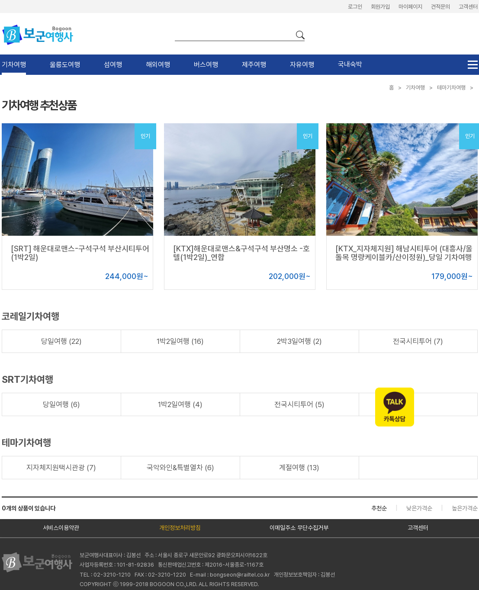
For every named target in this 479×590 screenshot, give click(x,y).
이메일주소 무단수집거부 (299, 527)
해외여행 (158, 65)
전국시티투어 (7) (418, 341)
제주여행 (254, 65)
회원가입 (380, 6)
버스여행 (206, 65)
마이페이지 (410, 6)
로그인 (355, 6)
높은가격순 (465, 508)
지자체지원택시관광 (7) (61, 467)
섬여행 (113, 65)
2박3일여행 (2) (299, 341)
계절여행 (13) (299, 467)
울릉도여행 (65, 65)
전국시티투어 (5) (299, 404)
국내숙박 (350, 64)
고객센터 (468, 6)
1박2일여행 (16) (180, 341)
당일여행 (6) (61, 404)
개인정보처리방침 (180, 527)
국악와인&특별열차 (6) (180, 467)
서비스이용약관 (61, 527)
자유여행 (302, 65)
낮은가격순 (419, 508)
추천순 (379, 508)
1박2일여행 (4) (180, 404)
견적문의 (440, 6)
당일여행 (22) (61, 341)
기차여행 (14, 65)
